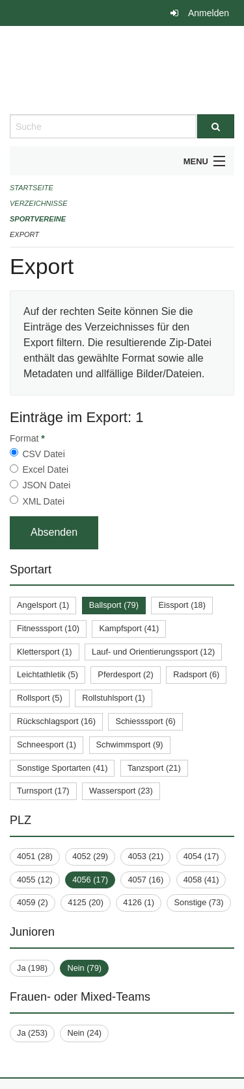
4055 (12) (35, 879)
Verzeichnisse (39, 203)
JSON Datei (46, 485)
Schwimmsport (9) (129, 744)
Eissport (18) (182, 605)
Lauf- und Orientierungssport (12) (153, 652)
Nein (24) (84, 1033)
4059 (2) (32, 902)
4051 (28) (35, 856)
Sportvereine (38, 219)
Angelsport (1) (43, 605)
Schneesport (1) (46, 744)
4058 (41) (201, 879)
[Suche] (216, 126)
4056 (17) (90, 879)
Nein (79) (84, 968)
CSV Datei (43, 454)
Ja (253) (32, 1033)
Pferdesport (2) (125, 674)
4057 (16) (145, 879)
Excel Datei (45, 469)
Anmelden (208, 13)
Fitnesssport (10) (48, 628)
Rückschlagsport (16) (56, 721)
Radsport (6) (196, 674)
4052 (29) (90, 856)
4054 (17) (201, 856)
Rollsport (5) (39, 698)
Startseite (31, 188)
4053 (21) (145, 856)
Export (24, 234)
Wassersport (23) (121, 790)
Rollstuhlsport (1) (113, 698)
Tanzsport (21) (154, 768)
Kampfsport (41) (129, 628)
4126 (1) (138, 902)
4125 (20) (85, 902)
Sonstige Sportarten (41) (62, 768)
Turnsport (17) (43, 790)
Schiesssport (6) (145, 721)
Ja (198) (32, 968)
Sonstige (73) (198, 902)
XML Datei (43, 501)
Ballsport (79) (114, 605)
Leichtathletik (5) (47, 674)
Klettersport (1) (44, 652)
